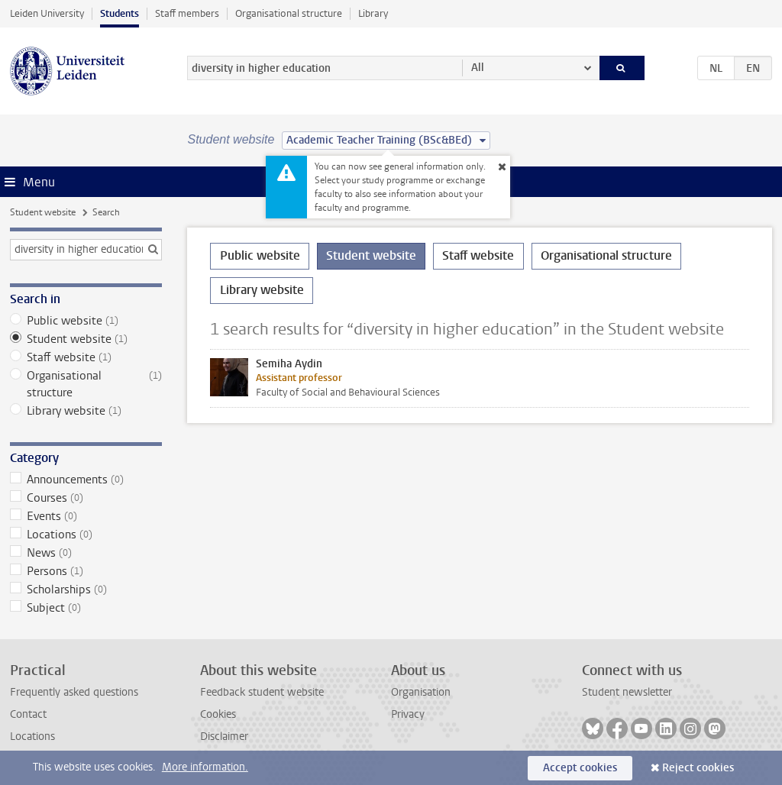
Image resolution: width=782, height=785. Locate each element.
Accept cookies (580, 768)
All (477, 67)
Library (373, 13)
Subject (86, 607)
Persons (86, 571)
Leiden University (47, 13)
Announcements (86, 479)
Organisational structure (288, 13)
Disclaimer (224, 736)
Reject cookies (698, 768)
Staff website (86, 357)
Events (86, 516)
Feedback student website (262, 692)
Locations (86, 534)
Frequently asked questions (74, 692)
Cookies (218, 714)
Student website (43, 212)
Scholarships (86, 589)
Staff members (187, 13)
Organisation (421, 692)
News (86, 552)
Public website (86, 320)
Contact (28, 714)
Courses (86, 497)
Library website (86, 410)
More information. (205, 767)
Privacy (408, 714)
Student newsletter (627, 692)
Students (119, 13)
